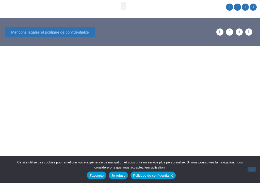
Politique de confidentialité (153, 175)
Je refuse (118, 175)
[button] (123, 6)
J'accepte (96, 175)
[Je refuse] (252, 169)
